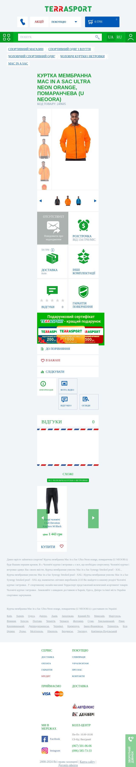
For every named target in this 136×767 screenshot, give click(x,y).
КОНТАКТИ (78, 676)
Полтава (37, 621)
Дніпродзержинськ (39, 626)
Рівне (121, 621)
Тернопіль (112, 626)
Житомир (78, 621)
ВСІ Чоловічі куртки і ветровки (68, 480)
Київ (9, 615)
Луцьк (22, 631)
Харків (20, 615)
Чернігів (50, 621)
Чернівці (58, 626)
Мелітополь (36, 631)
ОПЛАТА (46, 663)
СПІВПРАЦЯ (78, 657)
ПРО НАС (77, 669)
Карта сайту (87, 761)
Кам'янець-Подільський (104, 631)
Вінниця (11, 621)
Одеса (31, 615)
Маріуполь (115, 615)
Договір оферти (68, 765)
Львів (54, 615)
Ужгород (82, 631)
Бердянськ (67, 631)
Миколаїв (99, 615)
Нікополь (52, 631)
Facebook (51, 739)
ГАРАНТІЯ (47, 669)
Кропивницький (15, 626)
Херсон (24, 621)
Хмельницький (106, 621)
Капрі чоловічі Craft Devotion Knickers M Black (52, 523)
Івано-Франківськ (93, 626)
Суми (91, 621)
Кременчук (73, 626)
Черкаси (64, 621)
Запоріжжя (67, 615)
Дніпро (43, 615)
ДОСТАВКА (48, 657)
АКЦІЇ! (39, 21)
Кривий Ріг (84, 615)
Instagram (51, 750)
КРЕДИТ (46, 676)
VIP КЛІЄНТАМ (80, 663)
